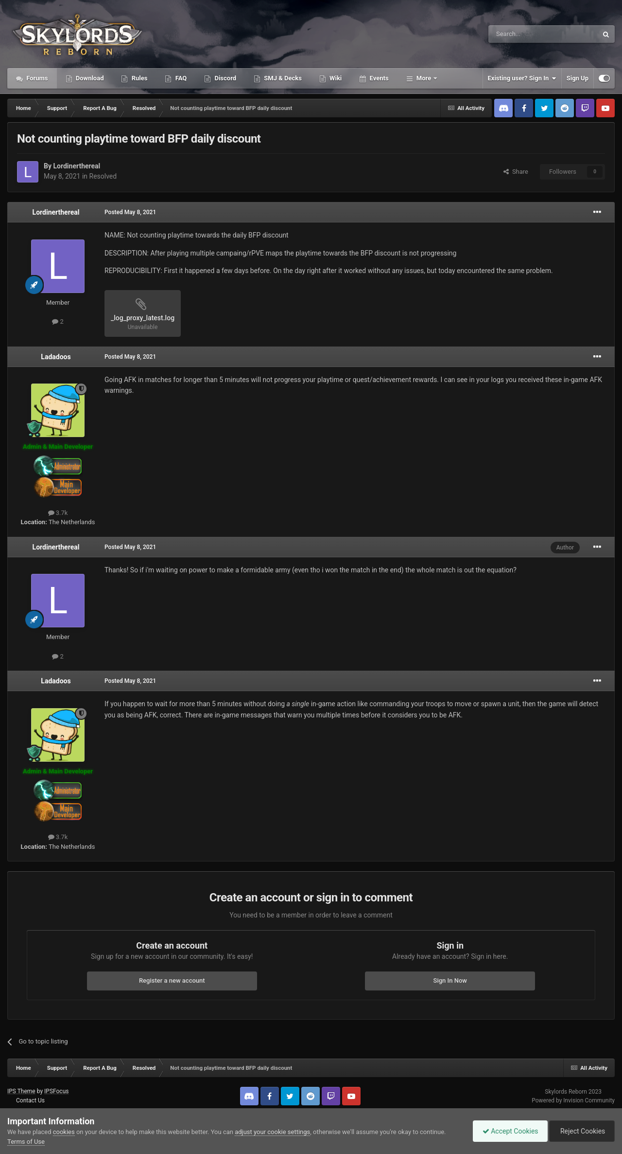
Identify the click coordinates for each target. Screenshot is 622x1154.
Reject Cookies (581, 1131)
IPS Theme (21, 1091)
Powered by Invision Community (573, 1100)
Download (89, 78)
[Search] (520, 34)
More (424, 78)
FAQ (180, 78)
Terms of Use (26, 1141)
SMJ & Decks (282, 78)
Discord (224, 78)
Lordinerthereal (76, 166)
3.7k (58, 512)
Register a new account (172, 980)
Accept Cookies (508, 1131)
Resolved (103, 176)
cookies (64, 1132)
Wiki (335, 78)
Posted (130, 212)
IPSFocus (56, 1091)
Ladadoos (55, 357)
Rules (138, 78)
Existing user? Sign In (522, 78)
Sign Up (577, 78)
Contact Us (30, 1100)
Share (515, 171)
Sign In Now (450, 980)
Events (378, 78)
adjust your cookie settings (272, 1132)
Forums (36, 78)
